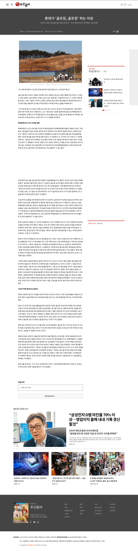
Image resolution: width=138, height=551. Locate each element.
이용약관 (53, 537)
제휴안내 (41, 537)
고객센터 (47, 537)
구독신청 (112, 507)
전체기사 (67, 517)
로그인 (129, 4)
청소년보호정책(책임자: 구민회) (77, 537)
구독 (105, 71)
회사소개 (22, 537)
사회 (66, 507)
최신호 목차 (98, 507)
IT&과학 (82, 511)
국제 (81, 507)
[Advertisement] (46, 163)
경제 (81, 504)
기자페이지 (98, 514)
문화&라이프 (69, 511)
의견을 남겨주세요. (25, 387)
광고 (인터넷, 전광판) (32, 537)
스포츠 (67, 514)
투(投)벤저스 (94, 71)
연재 (96, 504)
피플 (81, 514)
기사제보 (112, 504)
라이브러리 (98, 511)
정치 (66, 504)
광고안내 (112, 511)
